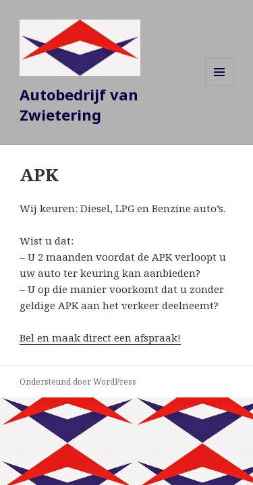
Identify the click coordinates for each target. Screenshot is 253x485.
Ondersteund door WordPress (78, 381)
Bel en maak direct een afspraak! (100, 337)
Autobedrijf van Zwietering (79, 104)
